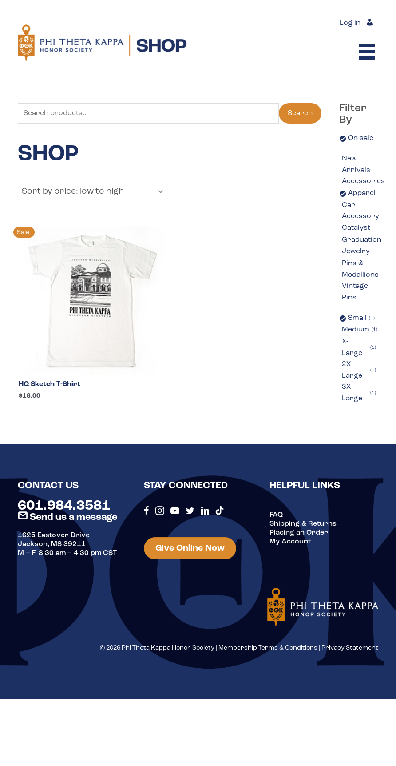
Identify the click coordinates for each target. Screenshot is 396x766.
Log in (350, 23)
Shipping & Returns (303, 523)
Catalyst (356, 227)
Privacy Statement (349, 648)
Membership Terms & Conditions (267, 648)
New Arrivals (356, 164)
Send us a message (67, 517)
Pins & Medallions (360, 269)
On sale (360, 138)
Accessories (363, 181)
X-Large (359, 347)
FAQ (276, 515)
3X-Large (359, 392)
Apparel (362, 193)
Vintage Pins (355, 292)
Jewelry (356, 251)
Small (361, 318)
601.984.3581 (64, 506)
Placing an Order (298, 532)
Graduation (361, 239)
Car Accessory (360, 211)
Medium (359, 330)
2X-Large (359, 370)
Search (300, 113)
